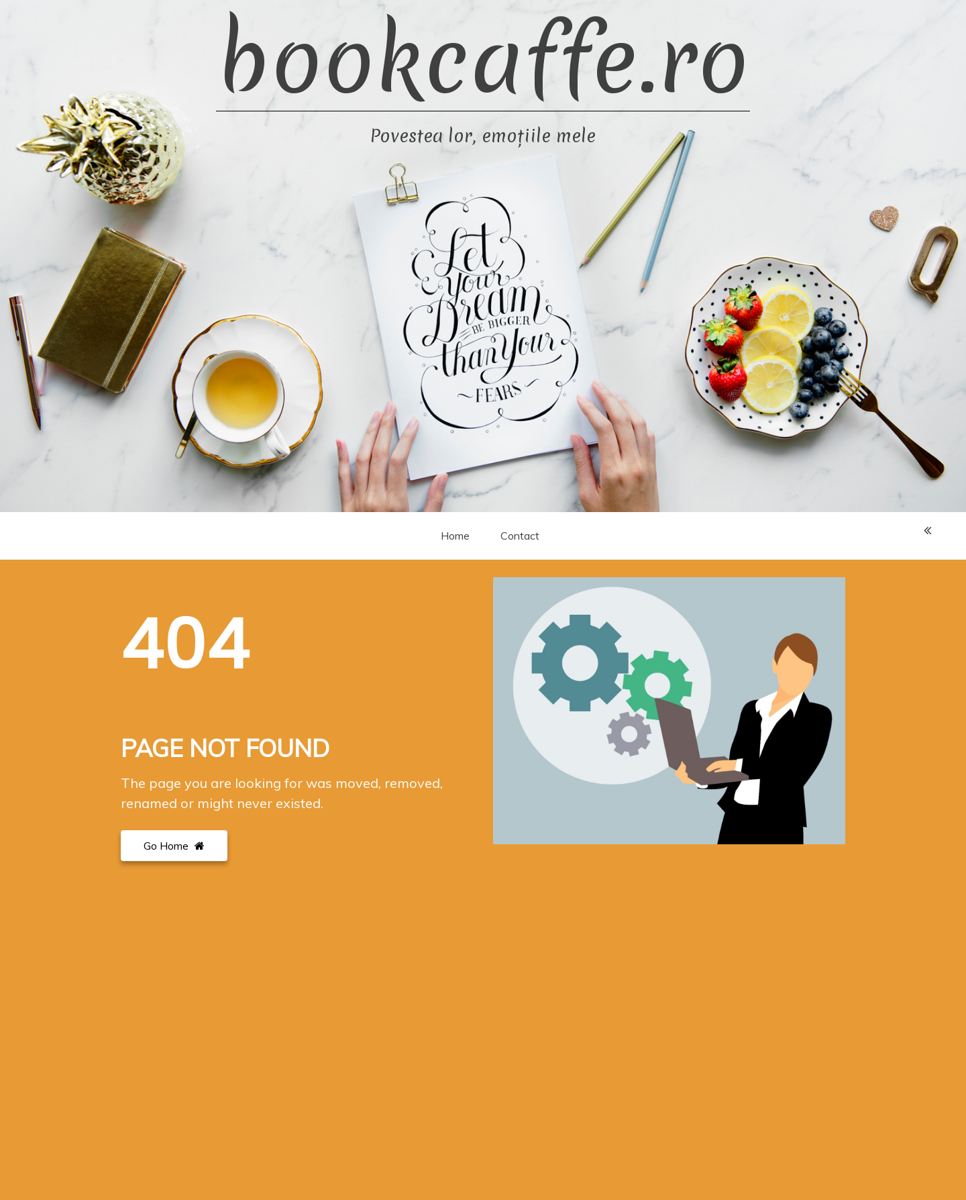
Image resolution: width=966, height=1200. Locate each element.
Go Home (174, 845)
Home (455, 535)
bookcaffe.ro (483, 60)
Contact (519, 535)
